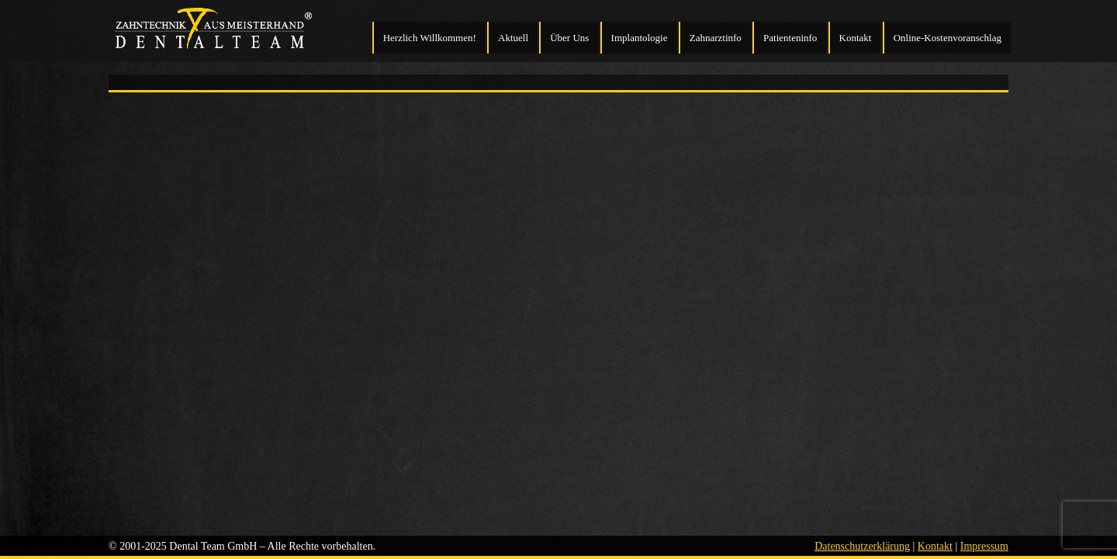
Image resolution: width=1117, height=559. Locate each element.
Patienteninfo (790, 37)
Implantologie (639, 37)
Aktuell (513, 37)
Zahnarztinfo (716, 37)
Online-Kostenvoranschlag (947, 37)
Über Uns (569, 37)
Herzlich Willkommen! (429, 37)
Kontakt (855, 37)
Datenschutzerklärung (862, 546)
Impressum (984, 546)
